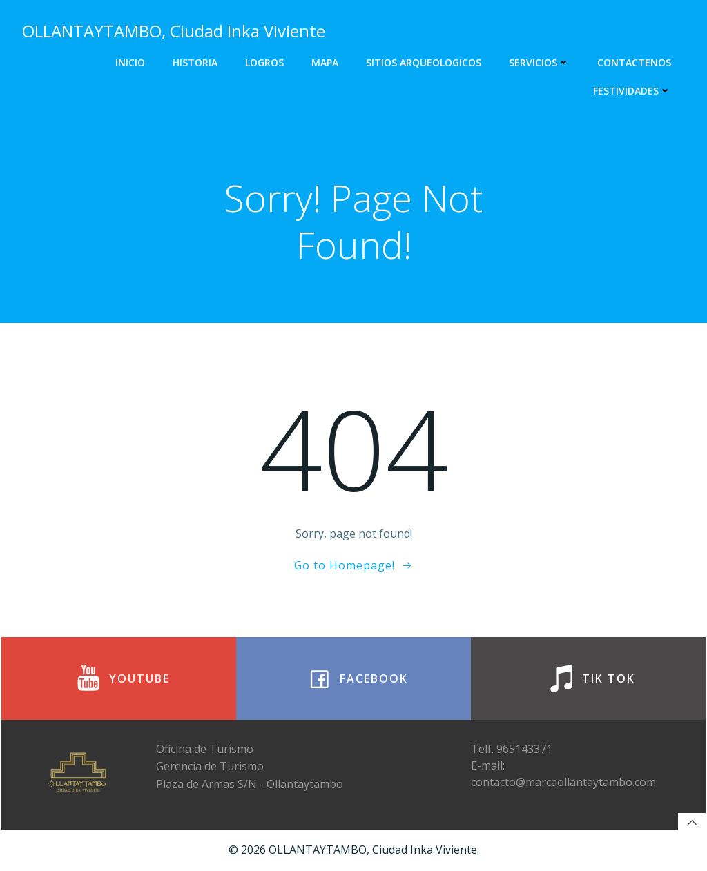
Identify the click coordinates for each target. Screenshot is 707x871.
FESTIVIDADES (632, 90)
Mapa (324, 62)
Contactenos (634, 62)
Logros (264, 62)
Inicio (130, 62)
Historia (195, 62)
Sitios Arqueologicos (423, 62)
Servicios (539, 62)
